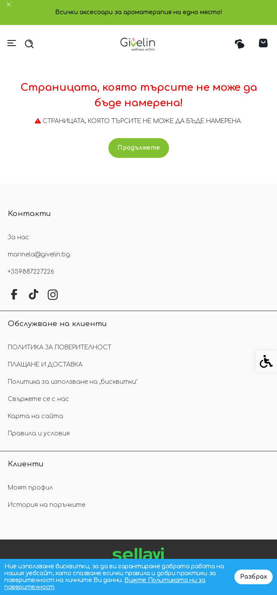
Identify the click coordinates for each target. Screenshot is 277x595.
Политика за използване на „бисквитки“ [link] (72, 382)
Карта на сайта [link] (35, 416)
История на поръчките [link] (46, 505)
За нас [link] (18, 237)
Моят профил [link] (30, 487)
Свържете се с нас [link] (38, 399)
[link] (139, 43)
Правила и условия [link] (39, 433)
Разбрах (253, 576)
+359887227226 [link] (31, 271)
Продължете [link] (138, 148)
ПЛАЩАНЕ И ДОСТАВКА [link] (45, 364)
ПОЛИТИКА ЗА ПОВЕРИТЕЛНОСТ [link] (59, 347)
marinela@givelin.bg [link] (39, 254)
